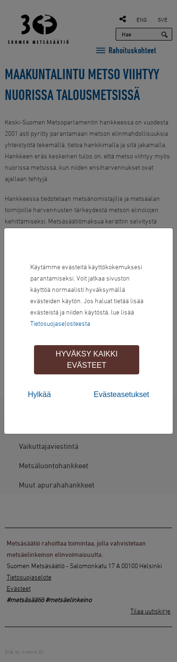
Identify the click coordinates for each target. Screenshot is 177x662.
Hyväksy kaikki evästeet (87, 359)
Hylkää (39, 394)
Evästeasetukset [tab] (121, 394)
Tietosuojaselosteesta (60, 323)
